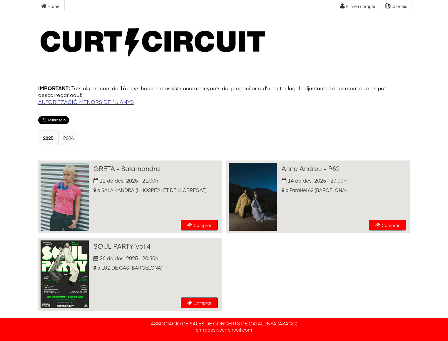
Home (50, 6)
